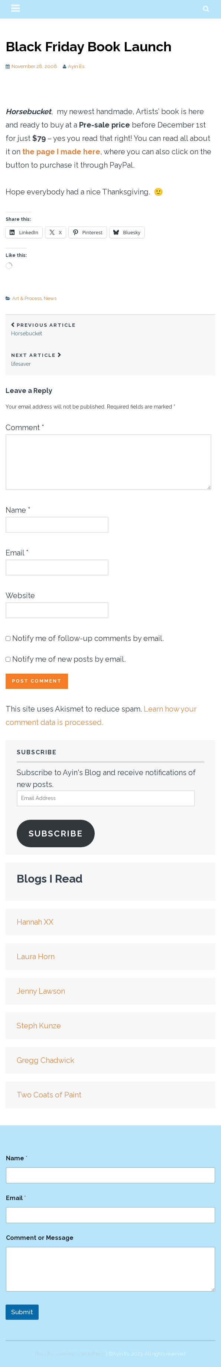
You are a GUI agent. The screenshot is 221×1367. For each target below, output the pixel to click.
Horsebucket (110, 329)
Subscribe (56, 833)
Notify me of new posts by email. (69, 659)
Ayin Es (76, 66)
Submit (22, 1312)
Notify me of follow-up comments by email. (88, 638)
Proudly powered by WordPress (70, 1354)
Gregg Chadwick (45, 1060)
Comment (25, 427)
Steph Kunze (39, 1025)
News (50, 298)
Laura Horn (36, 956)
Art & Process (27, 298)
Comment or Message (40, 1237)
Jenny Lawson (41, 991)
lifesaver (110, 359)
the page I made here (61, 151)
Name (18, 510)
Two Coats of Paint (49, 1094)
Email (17, 552)
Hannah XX (35, 922)
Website (20, 595)
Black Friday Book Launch (89, 46)
